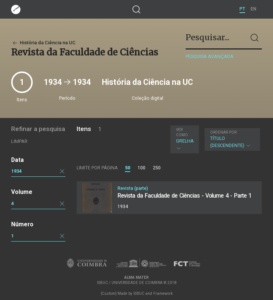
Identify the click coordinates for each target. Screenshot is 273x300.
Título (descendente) (231, 139)
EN (253, 9)
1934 (16, 171)
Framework (163, 293)
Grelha (184, 139)
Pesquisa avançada (210, 56)
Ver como (182, 132)
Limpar (19, 141)
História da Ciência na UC (43, 42)
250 (157, 167)
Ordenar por (223, 132)
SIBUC (139, 293)
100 (141, 167)
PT (242, 9)
